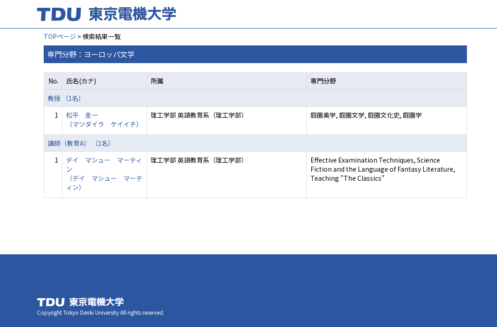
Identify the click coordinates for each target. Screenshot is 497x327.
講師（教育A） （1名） (81, 143)
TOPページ (60, 36)
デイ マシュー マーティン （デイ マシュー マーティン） (104, 173)
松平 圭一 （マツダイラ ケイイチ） (104, 119)
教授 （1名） (66, 98)
